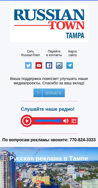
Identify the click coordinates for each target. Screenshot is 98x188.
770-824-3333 (83, 140)
